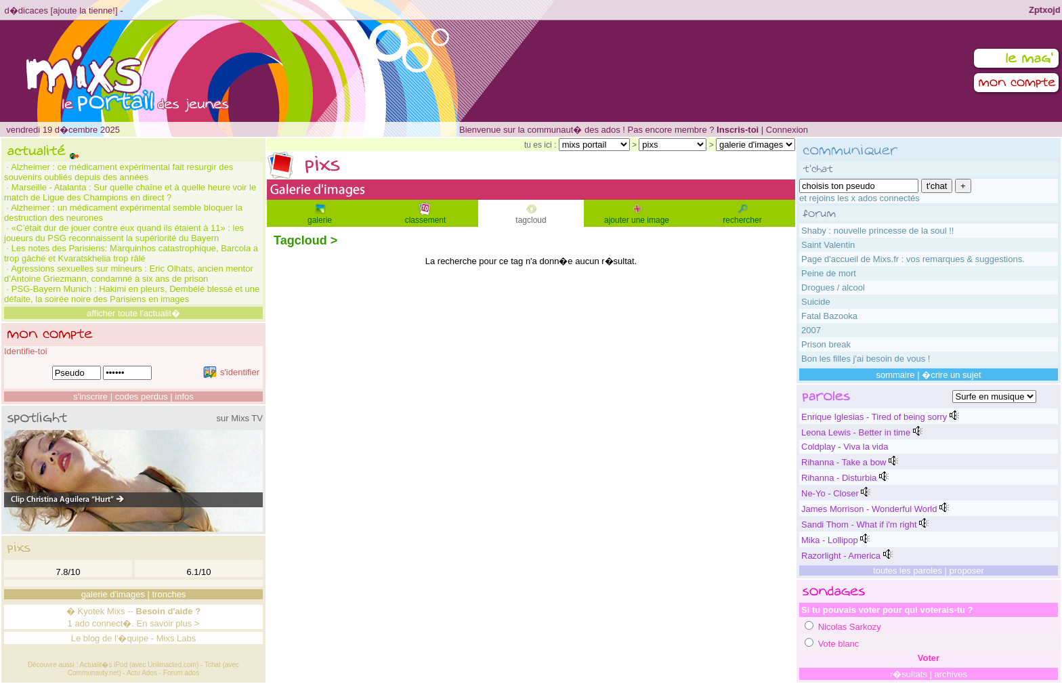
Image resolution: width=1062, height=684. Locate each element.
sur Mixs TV (240, 418)
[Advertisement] (531, 304)
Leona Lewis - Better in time (855, 432)
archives (951, 674)
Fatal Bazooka (829, 316)
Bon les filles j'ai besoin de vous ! (865, 359)
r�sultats (908, 674)
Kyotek (91, 611)
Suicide (815, 302)
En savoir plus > (168, 623)
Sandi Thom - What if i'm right (859, 524)
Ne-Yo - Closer (830, 493)
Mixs (116, 611)
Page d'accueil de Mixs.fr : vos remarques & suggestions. (913, 259)
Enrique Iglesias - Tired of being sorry (874, 417)
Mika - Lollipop (829, 540)
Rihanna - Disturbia (838, 478)
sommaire (895, 375)
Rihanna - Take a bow (844, 462)
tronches (169, 594)
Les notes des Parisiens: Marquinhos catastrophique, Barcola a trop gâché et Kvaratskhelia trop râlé (131, 253)
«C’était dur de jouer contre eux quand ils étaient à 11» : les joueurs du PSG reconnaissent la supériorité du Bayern (124, 233)
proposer (967, 570)
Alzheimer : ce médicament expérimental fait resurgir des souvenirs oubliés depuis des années (118, 172)
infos (184, 396)
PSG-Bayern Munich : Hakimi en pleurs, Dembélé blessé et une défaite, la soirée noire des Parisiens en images (131, 294)
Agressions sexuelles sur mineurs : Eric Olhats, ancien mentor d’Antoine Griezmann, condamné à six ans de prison (128, 273)
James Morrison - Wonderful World (869, 509)
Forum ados (181, 673)
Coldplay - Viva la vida (844, 447)
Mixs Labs (176, 638)
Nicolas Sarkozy (849, 627)
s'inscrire (90, 396)
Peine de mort (828, 273)
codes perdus (141, 396)
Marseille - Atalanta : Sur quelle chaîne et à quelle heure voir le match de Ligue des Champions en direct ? (130, 192)
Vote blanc (838, 644)
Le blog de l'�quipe (110, 638)
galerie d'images (113, 594)
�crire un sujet (951, 375)
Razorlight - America (840, 556)
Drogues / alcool (833, 287)
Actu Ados (142, 673)
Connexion (787, 130)
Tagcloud (300, 240)
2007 (811, 330)
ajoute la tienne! (84, 10)
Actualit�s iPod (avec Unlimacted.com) (139, 664)
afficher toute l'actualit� (133, 313)
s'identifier (231, 372)
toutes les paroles (907, 570)
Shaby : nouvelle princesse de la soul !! (877, 231)
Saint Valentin (828, 245)
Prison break (826, 344)
